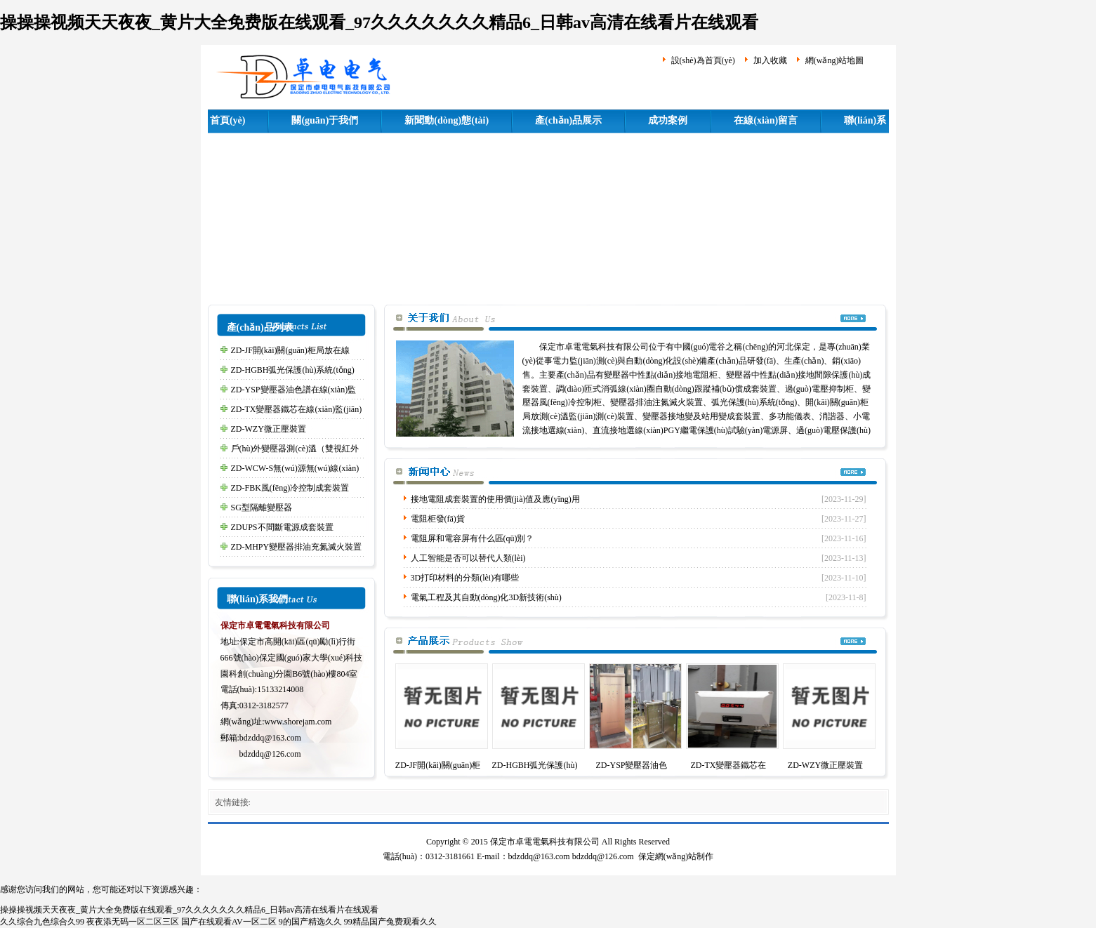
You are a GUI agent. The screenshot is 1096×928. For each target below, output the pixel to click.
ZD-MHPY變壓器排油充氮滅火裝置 (296, 547)
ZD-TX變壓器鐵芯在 (729, 765)
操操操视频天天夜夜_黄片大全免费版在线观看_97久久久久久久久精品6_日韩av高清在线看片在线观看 (379, 22)
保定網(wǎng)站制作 (676, 856)
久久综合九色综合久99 (42, 922)
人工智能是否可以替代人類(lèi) (468, 558)
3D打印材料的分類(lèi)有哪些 (465, 578)
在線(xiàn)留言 (766, 120)
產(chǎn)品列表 (260, 327)
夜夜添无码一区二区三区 (132, 922)
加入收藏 (770, 60)
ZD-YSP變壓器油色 (631, 765)
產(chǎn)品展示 (568, 120)
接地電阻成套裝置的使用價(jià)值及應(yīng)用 (495, 499)
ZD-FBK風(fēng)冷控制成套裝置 (290, 488)
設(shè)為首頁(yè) (703, 60)
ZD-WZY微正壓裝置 (268, 429)
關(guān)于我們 (324, 120)
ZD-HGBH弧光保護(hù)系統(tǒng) (293, 370)
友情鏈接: (233, 802)
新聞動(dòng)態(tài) (446, 120)
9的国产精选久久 (310, 922)
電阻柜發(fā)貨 (438, 519)
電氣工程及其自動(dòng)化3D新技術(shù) (486, 597)
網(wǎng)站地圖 (834, 60)
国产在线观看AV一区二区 (229, 922)
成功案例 (667, 120)
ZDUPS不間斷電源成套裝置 (282, 527)
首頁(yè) (228, 120)
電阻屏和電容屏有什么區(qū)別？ (472, 538)
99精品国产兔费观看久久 (390, 922)
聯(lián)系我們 (258, 599)
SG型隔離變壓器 (261, 507)
